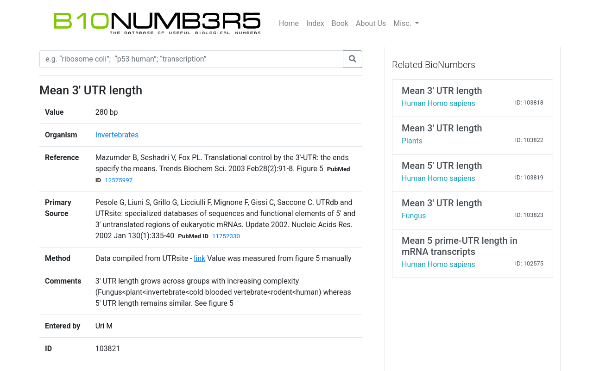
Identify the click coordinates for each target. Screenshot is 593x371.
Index (315, 23)
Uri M (104, 326)
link (199, 258)
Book (340, 23)
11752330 (226, 236)
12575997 (118, 180)
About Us (371, 23)
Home (289, 23)
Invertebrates (117, 134)
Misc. (403, 23)
